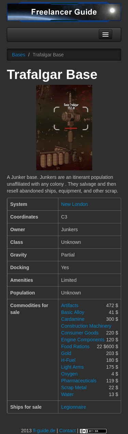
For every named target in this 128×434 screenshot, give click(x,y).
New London (74, 204)
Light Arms (72, 367)
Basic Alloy (72, 312)
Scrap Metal (74, 387)
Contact (67, 430)
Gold (66, 353)
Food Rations (75, 346)
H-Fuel (68, 360)
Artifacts (70, 305)
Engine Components (82, 339)
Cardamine (72, 319)
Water (67, 394)
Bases (18, 54)
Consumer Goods (80, 333)
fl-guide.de (44, 430)
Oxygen (69, 374)
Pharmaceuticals (79, 380)
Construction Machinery (86, 326)
